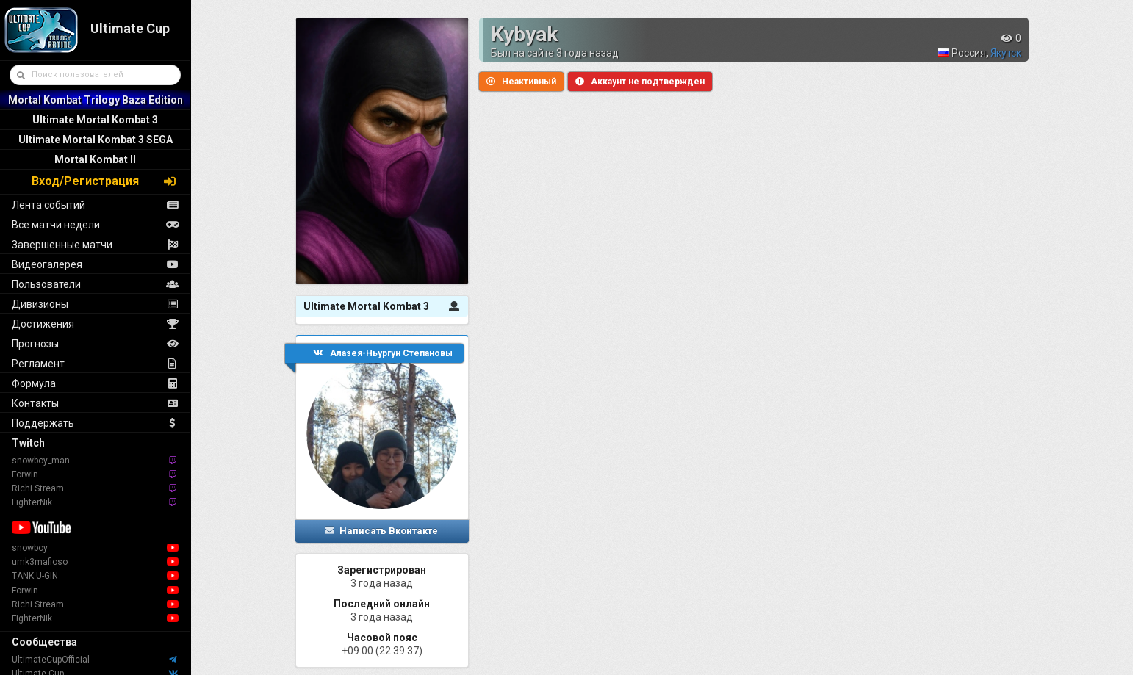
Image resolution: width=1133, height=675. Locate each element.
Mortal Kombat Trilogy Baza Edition (95, 100)
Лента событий (95, 205)
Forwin (95, 474)
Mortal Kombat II (95, 159)
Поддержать (95, 423)
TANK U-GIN (95, 576)
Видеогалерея (95, 264)
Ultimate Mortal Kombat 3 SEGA (95, 139)
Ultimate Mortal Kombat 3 (95, 120)
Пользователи (95, 284)
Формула (95, 383)
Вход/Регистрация (104, 181)
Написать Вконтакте (381, 530)
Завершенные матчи (95, 244)
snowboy (95, 548)
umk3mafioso (95, 562)
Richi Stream (95, 488)
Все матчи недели (95, 225)
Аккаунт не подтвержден (640, 81)
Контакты (95, 403)
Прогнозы (95, 344)
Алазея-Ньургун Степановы (383, 353)
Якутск (1005, 53)
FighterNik (95, 502)
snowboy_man (95, 460)
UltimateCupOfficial (95, 659)
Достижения (95, 324)
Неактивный (521, 81)
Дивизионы (95, 304)
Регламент (95, 363)
